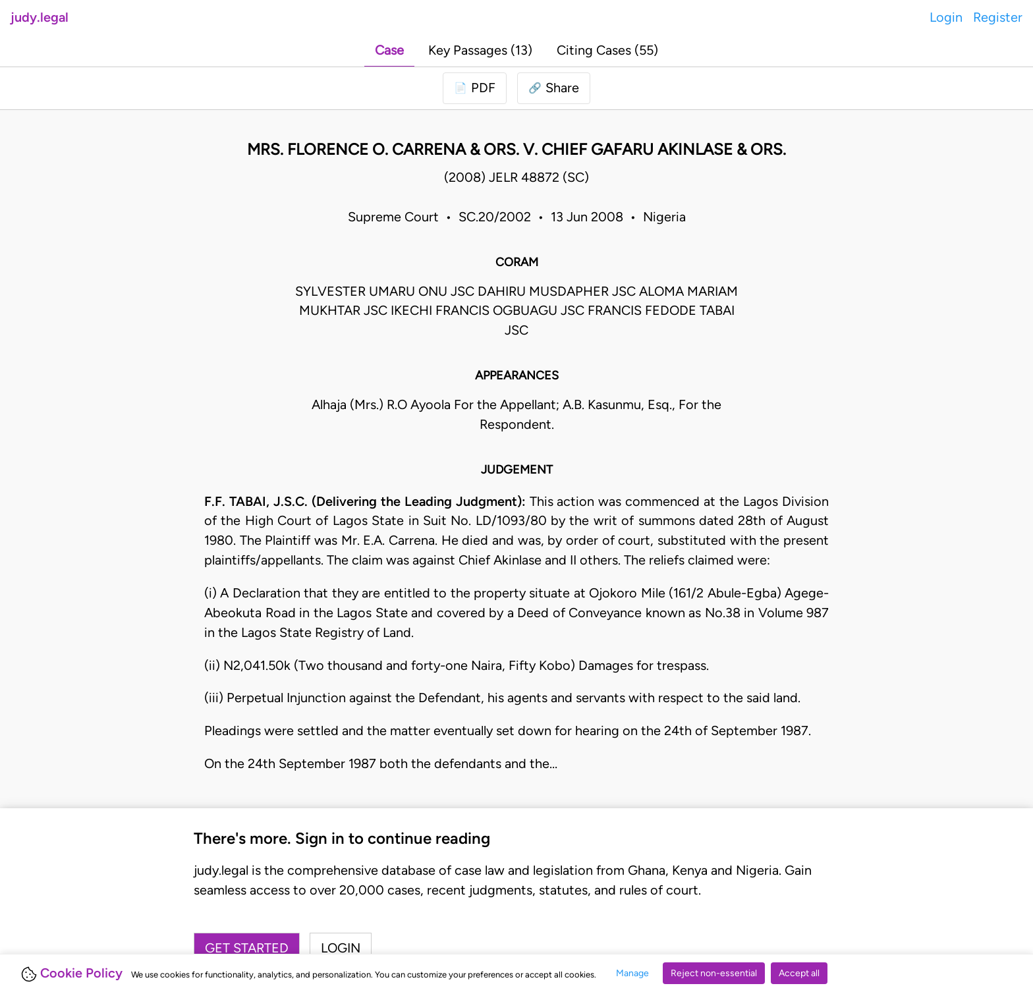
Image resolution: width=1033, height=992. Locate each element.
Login (946, 17)
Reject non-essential (714, 973)
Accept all (799, 973)
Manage (632, 973)
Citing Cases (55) (607, 50)
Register (997, 17)
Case (389, 50)
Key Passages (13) (480, 50)
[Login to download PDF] (475, 88)
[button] (553, 88)
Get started (247, 948)
